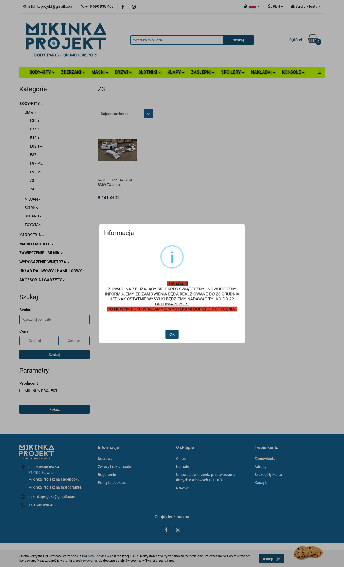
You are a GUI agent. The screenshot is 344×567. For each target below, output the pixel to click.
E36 (34, 129)
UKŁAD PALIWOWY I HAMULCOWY (52, 271)
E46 (34, 137)
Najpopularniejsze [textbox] (114, 114)
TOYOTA (33, 224)
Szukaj (54, 355)
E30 (34, 120)
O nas (181, 458)
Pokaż (54, 409)
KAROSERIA (31, 235)
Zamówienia (265, 458)
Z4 (32, 189)
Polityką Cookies (94, 556)
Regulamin (107, 474)
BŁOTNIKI (149, 72)
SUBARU (33, 216)
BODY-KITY (42, 72)
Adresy (260, 466)
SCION (32, 208)
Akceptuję (271, 558)
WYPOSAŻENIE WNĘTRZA (44, 262)
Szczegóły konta (268, 474)
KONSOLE (293, 72)
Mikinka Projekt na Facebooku (54, 479)
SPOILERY (233, 72)
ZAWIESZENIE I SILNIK (41, 253)
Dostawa (105, 458)
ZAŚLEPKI (203, 72)
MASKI (100, 72)
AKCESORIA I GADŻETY (42, 280)
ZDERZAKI (73, 72)
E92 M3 (36, 172)
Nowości (183, 488)
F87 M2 (36, 163)
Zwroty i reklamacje (114, 466)
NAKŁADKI (263, 72)
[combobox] (125, 113)
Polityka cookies (112, 483)
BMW (30, 112)
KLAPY (176, 72)
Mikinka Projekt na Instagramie (54, 487)
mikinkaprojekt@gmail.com (51, 496)
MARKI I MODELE (36, 244)
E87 (33, 155)
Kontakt (182, 466)
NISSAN (33, 199)
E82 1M (36, 146)
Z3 (32, 180)
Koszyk (261, 483)
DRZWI (123, 72)
